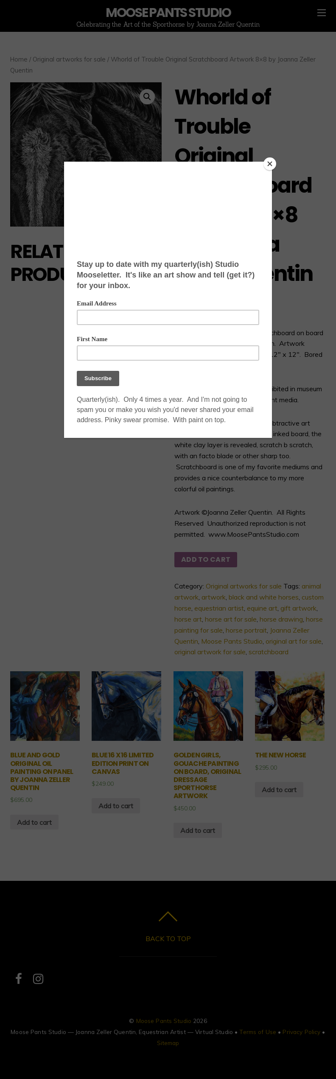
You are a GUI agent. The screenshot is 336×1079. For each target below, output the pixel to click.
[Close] (269, 163)
